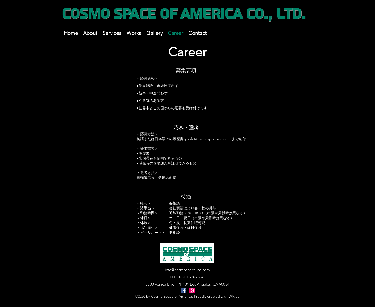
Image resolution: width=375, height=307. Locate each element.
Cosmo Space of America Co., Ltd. (183, 13)
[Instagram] (192, 290)
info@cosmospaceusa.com (209, 139)
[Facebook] (183, 290)
